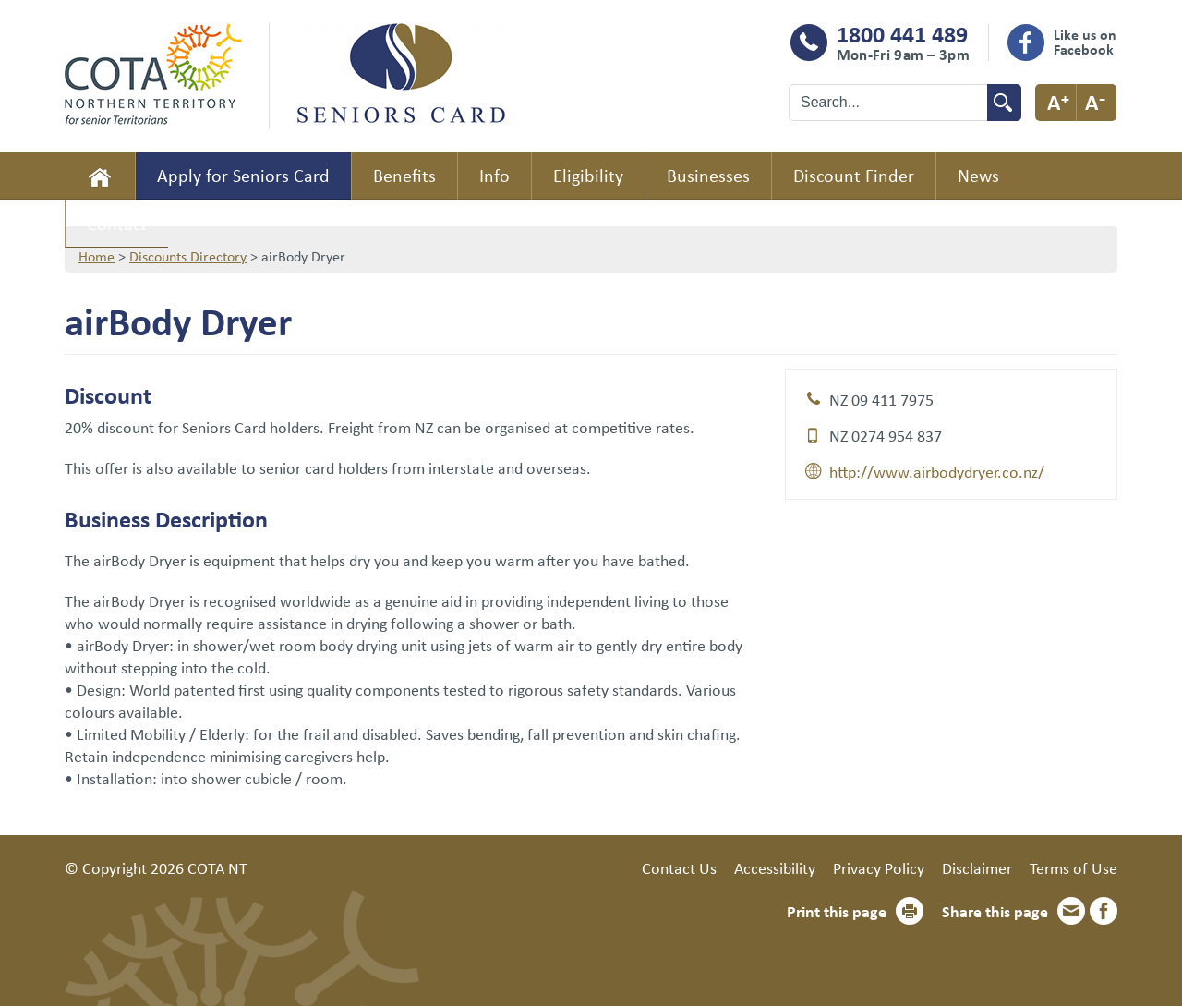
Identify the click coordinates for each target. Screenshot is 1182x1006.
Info (494, 175)
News (978, 175)
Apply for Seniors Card (243, 175)
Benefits (404, 175)
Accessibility (774, 867)
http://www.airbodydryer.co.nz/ (936, 471)
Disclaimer (977, 867)
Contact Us (679, 867)
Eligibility (588, 175)
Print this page (836, 911)
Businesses (708, 175)
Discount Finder (853, 175)
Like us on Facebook (1085, 41)
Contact (117, 223)
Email (1071, 911)
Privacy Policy (878, 867)
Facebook (1103, 911)
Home (100, 176)
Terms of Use (1073, 867)
